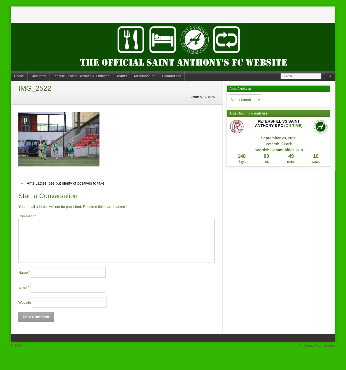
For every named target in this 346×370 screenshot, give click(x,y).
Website (24, 302)
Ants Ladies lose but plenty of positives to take (61, 183)
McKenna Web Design (316, 345)
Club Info (38, 76)
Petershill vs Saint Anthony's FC (277, 123)
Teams (121, 76)
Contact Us (171, 76)
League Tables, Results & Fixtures (80, 76)
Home (19, 76)
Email (23, 287)
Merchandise (144, 76)
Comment (27, 216)
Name (24, 272)
